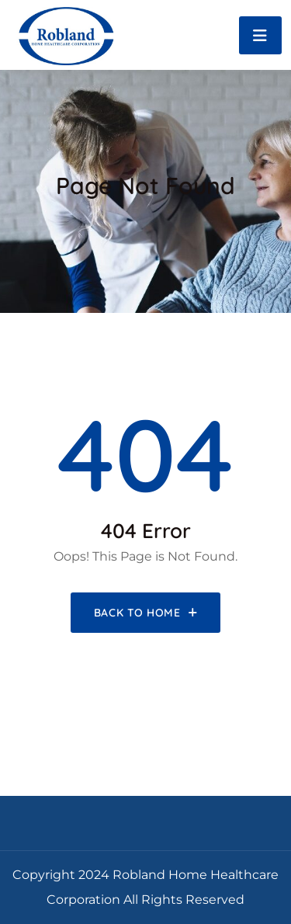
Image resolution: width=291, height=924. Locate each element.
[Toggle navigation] (260, 35)
